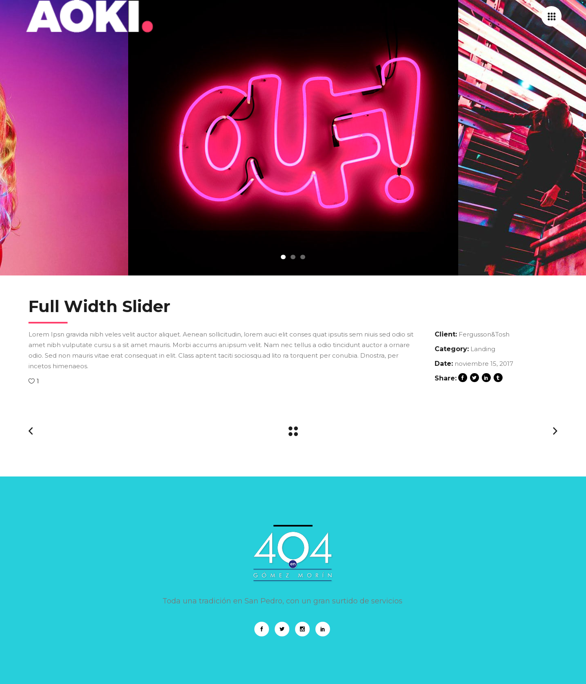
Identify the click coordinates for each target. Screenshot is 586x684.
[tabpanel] (293, 137)
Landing (482, 349)
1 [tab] (283, 257)
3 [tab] (302, 257)
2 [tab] (293, 257)
